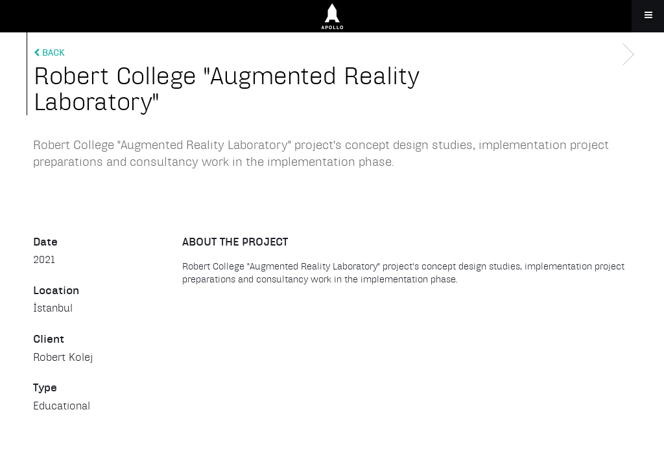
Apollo (332, 16)
